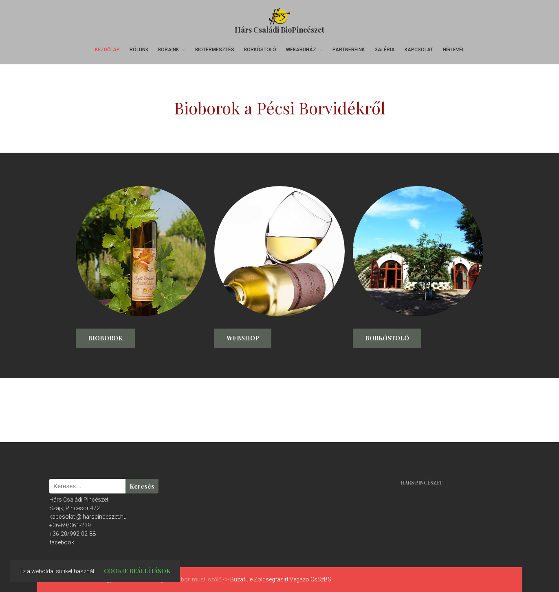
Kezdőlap (107, 50)
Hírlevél (453, 50)
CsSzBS (320, 579)
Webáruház (301, 50)
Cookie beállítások (137, 571)
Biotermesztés (214, 50)
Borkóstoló (260, 50)
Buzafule (241, 579)
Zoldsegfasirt (271, 579)
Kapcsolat (419, 50)
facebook (61, 542)
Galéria (384, 50)
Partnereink (348, 50)
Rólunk (139, 50)
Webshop (243, 338)
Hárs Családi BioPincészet (279, 30)
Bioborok (105, 338)
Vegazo (299, 579)
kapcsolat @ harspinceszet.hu (88, 516)
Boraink (168, 50)
